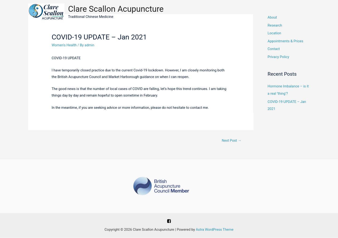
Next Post (231, 140)
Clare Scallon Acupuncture (116, 9)
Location (274, 33)
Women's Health (64, 45)
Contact (274, 49)
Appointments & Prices (285, 41)
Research (275, 25)
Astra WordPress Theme (215, 230)
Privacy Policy (278, 57)
